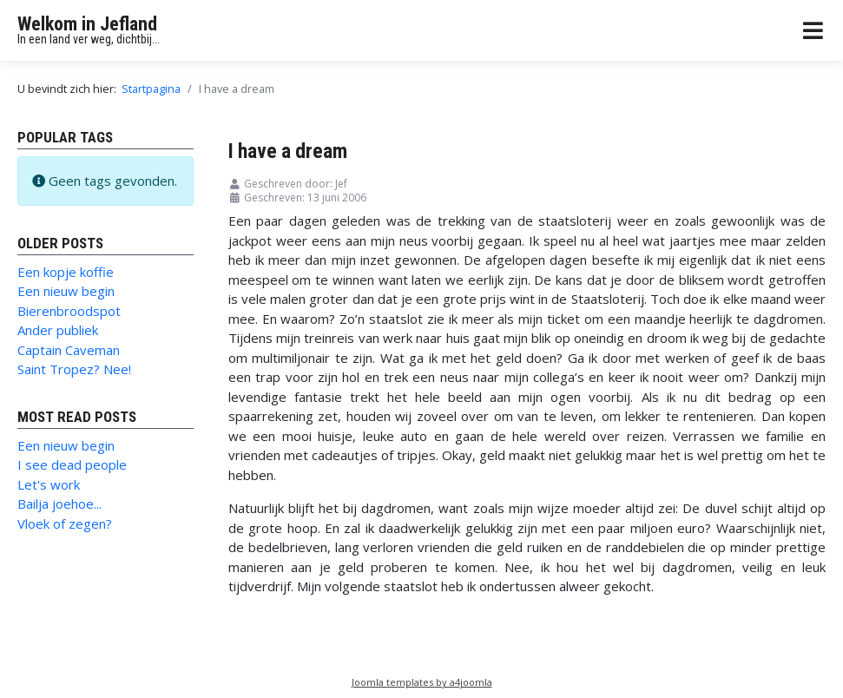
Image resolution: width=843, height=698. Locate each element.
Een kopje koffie (65, 271)
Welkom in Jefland (87, 24)
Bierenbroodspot (69, 310)
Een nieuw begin (66, 291)
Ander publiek (57, 330)
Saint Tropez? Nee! (74, 369)
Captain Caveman (68, 350)
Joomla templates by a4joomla (422, 681)
